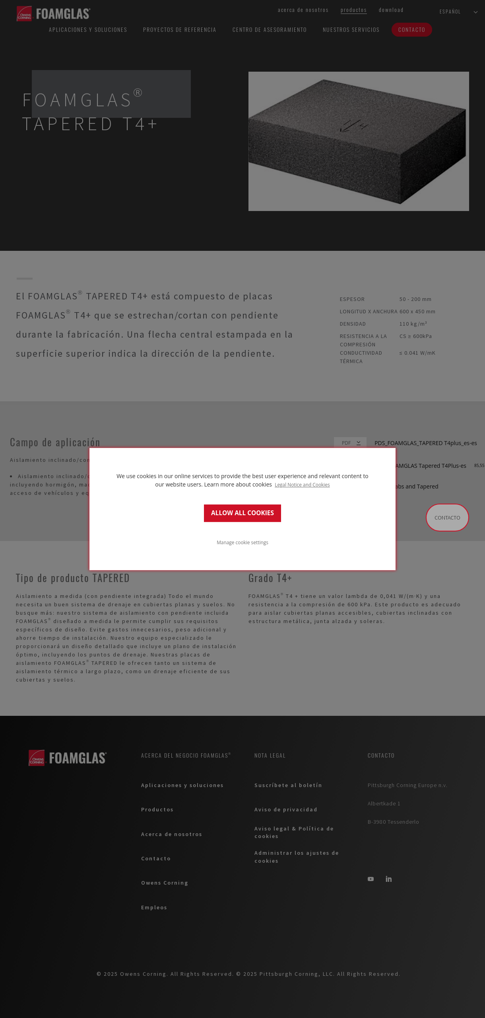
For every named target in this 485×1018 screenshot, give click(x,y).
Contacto (447, 517)
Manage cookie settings (242, 542)
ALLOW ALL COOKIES (242, 513)
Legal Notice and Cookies (302, 484)
